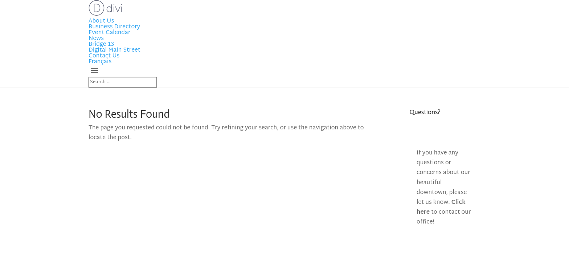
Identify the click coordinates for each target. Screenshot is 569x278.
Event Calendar (109, 33)
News (96, 38)
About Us (101, 21)
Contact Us (104, 56)
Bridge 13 (101, 44)
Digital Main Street (114, 50)
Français (100, 62)
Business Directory (114, 27)
